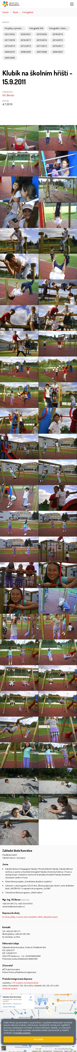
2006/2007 (58, 51)
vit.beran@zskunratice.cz (13, 906)
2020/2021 (26, 34)
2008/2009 (26, 51)
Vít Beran (8, 95)
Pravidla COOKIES (29, 1035)
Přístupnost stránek (11, 1035)
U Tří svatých (17, 982)
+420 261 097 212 (9, 903)
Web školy (6, 1039)
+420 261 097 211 (13, 931)
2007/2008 (42, 51)
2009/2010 (10, 51)
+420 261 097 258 (22, 934)
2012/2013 (26, 46)
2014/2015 (58, 40)
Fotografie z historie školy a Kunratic (59, 28)
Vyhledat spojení (9, 988)
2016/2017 (26, 40)
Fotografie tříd (36, 28)
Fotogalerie (27, 12)
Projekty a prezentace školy (15, 28)
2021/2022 (10, 34)
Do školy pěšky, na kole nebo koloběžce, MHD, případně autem (30, 917)
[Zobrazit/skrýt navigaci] (72, 4)
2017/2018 (10, 40)
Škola (15, 12)
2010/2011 (58, 46)
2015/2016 (42, 40)
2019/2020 (42, 34)
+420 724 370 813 (25, 903)
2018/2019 (58, 34)
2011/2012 (42, 46)
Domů (5, 12)
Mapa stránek (60, 1032)
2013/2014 (10, 46)
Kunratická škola (31, 982)
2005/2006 (10, 57)
